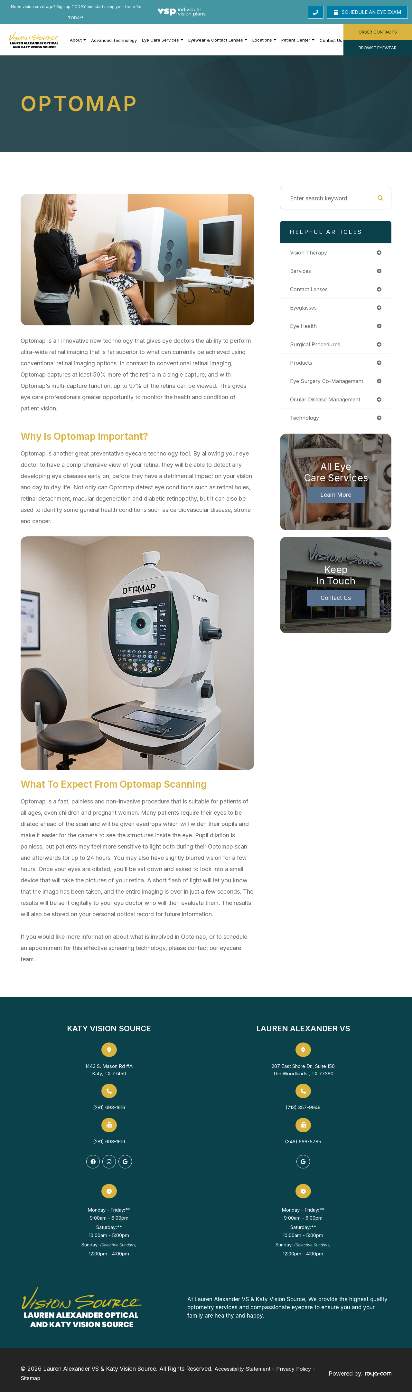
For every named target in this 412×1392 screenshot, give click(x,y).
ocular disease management (328, 403)
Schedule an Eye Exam (367, 12)
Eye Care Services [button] (162, 40)
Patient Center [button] (297, 40)
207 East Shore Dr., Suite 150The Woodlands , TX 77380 (303, 1070)
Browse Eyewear (378, 47)
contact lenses (311, 290)
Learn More (335, 500)
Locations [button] (264, 40)
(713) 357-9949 (303, 1107)
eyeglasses (305, 309)
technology (306, 422)
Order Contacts (378, 31)
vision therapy (310, 252)
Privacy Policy (293, 1367)
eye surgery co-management (329, 385)
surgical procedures (316, 347)
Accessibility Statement (242, 1367)
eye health (304, 328)
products (302, 366)
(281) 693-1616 (109, 1107)
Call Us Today (294, 12)
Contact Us (331, 40)
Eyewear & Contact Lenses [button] (217, 40)
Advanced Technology (114, 40)
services (301, 271)
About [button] (78, 40)
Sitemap (30, 1373)
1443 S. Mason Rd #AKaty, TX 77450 (109, 1070)
